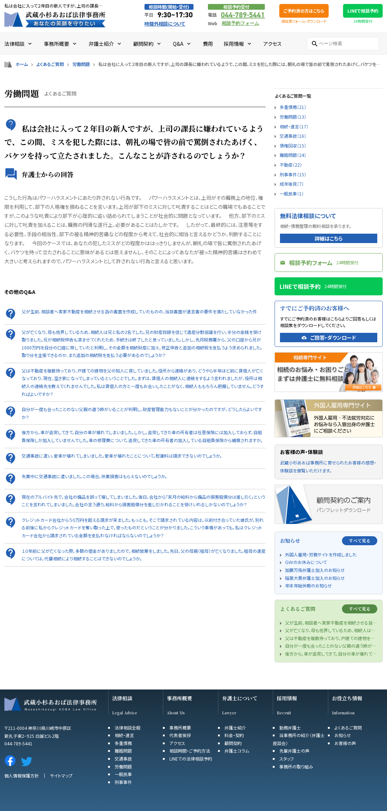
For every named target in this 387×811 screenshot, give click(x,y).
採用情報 (287, 698)
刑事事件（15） (293, 174)
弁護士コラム (236, 751)
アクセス (177, 743)
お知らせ (342, 735)
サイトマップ (61, 775)
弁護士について (239, 698)
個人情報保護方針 (21, 775)
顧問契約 (233, 743)
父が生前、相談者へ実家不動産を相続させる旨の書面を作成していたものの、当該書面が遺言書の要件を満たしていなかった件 (139, 311)
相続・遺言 (124, 735)
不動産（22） (291, 165)
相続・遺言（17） (294, 126)
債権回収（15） (293, 145)
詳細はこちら (329, 238)
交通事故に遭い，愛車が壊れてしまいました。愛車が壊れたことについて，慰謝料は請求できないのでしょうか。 (122, 456)
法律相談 (122, 698)
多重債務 (123, 743)
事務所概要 (179, 698)
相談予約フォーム (240, 23)
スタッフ (286, 758)
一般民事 (123, 774)
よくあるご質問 (50, 64)
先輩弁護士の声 (294, 751)
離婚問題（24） (293, 155)
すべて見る (359, 540)
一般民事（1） (292, 193)
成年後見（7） (292, 184)
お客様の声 (345, 743)
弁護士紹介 (235, 727)
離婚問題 (123, 751)
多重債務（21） (293, 107)
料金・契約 (234, 735)
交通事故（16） (293, 136)
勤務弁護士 (290, 727)
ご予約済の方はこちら (304, 11)
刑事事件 (123, 782)
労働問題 (81, 64)
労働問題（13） (293, 117)
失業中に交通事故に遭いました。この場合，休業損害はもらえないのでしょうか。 (94, 476)
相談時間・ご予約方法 (189, 751)
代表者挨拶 (180, 735)
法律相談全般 (128, 727)
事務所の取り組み (296, 766)
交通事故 (123, 758)
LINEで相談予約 (362, 11)
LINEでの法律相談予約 (190, 758)
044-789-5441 (243, 14)
